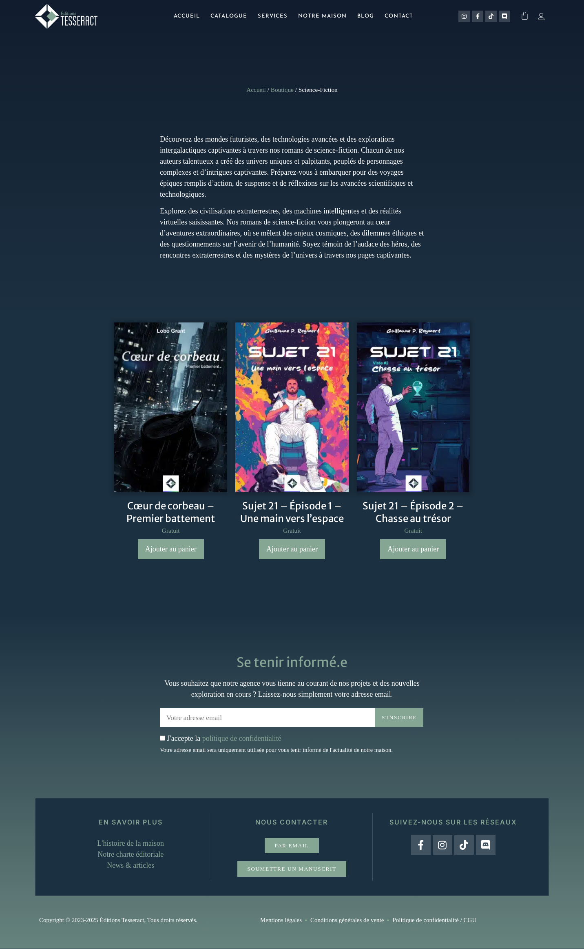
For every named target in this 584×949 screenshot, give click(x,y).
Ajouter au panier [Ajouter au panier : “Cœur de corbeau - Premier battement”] (171, 549)
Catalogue (228, 16)
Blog (365, 16)
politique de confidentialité (241, 738)
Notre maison (322, 16)
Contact (399, 16)
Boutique (282, 89)
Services (273, 16)
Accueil (187, 16)
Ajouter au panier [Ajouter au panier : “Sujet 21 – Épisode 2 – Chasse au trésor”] (413, 549)
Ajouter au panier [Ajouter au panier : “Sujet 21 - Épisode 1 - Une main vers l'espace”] (292, 549)
